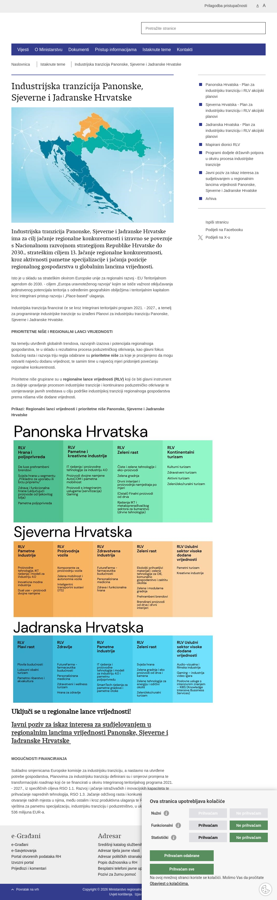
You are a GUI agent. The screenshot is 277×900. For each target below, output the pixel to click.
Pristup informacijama (116, 49)
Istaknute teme (157, 49)
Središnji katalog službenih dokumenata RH (134, 844)
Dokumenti (78, 49)
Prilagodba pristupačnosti (226, 6)
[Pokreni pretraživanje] (259, 28)
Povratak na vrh (27, 889)
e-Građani (19, 844)
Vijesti (23, 49)
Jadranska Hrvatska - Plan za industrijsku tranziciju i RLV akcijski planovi (235, 130)
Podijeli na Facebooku (220, 230)
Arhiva (211, 198)
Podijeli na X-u (214, 237)
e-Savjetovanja (24, 850)
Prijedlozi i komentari (28, 868)
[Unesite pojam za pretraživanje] (197, 28)
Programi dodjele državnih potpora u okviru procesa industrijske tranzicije (234, 159)
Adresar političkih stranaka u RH (125, 856)
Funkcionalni (162, 836)
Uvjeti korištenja (120, 894)
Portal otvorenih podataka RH (36, 856)
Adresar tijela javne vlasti (119, 850)
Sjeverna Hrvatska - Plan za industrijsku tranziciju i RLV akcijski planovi (235, 110)
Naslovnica (20, 64)
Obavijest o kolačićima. (169, 883)
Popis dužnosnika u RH (117, 862)
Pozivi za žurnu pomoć (117, 874)
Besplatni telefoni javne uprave (124, 868)
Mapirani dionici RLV (223, 144)
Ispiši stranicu (213, 222)
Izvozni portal (22, 862)
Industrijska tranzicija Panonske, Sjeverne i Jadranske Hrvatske (128, 64)
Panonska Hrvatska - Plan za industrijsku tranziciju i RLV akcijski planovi (235, 90)
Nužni (156, 824)
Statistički (159, 848)
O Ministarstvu (48, 49)
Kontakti (185, 49)
